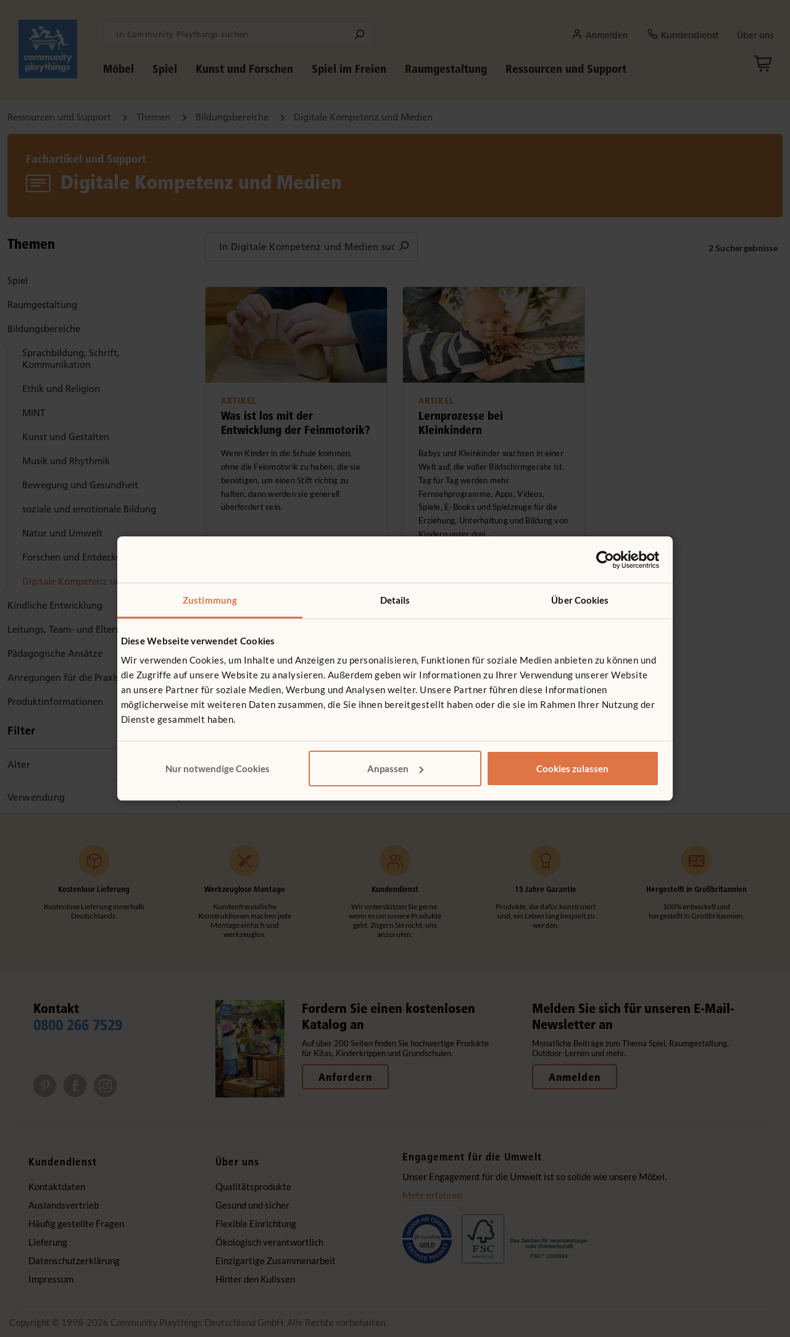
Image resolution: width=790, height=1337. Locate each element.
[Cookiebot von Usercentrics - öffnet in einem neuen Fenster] (605, 560)
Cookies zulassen (572, 768)
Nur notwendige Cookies (217, 768)
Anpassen (395, 768)
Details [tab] (395, 600)
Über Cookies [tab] (580, 600)
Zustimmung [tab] (210, 600)
